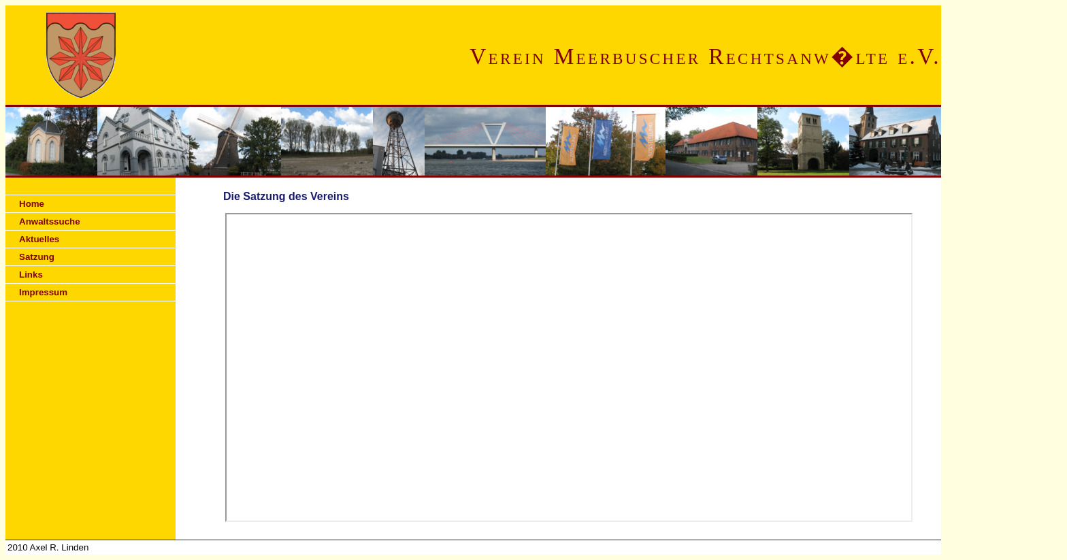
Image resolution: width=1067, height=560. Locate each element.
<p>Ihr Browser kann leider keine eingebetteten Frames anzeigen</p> (569, 367)
